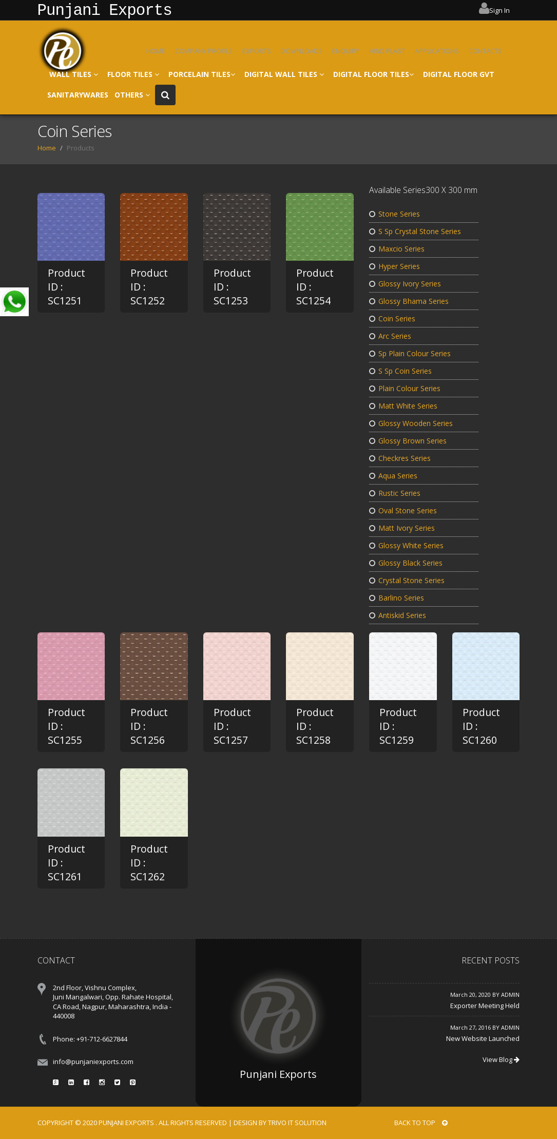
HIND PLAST (387, 50)
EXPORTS (256, 50)
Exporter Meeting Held (485, 1005)
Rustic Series (394, 493)
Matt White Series (403, 406)
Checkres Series (400, 458)
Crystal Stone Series (407, 580)
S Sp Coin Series (400, 371)
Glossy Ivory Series (405, 283)
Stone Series (394, 214)
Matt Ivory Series (402, 528)
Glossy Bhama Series (409, 301)
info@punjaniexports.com (93, 1061)
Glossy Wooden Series (411, 423)
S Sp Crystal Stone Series (415, 231)
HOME (155, 50)
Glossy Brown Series (408, 441)
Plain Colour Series (404, 388)
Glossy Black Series (406, 563)
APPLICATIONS (437, 50)
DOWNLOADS (301, 50)
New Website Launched (483, 1038)
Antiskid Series (397, 615)
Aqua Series (393, 475)
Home (46, 147)
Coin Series (392, 318)
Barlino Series (396, 598)
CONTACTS (485, 50)
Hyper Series (394, 266)
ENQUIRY (345, 50)
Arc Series (390, 336)
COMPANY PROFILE (204, 50)
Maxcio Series (397, 249)
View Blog (501, 1059)
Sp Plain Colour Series (410, 353)
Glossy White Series (406, 545)
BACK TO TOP (421, 1122)
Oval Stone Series (403, 510)
